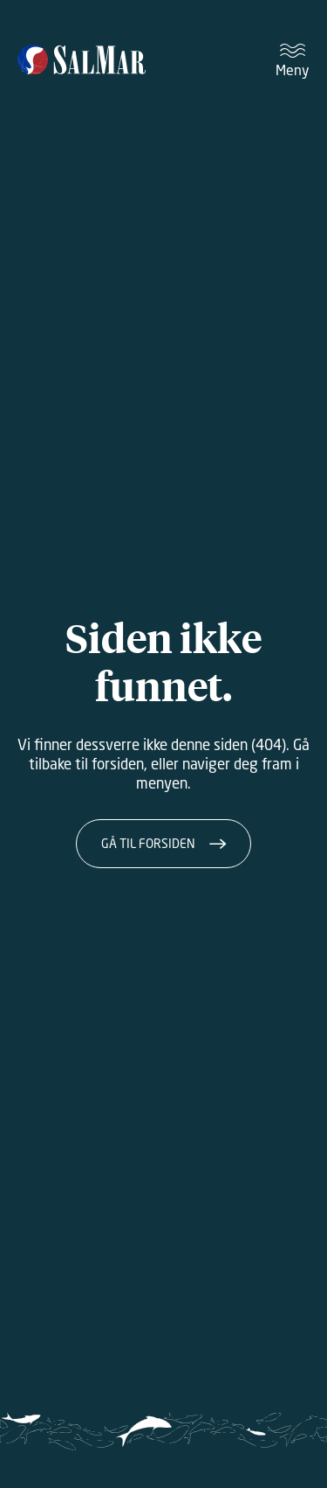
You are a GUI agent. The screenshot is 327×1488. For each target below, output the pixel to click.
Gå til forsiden (148, 843)
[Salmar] (81, 61)
